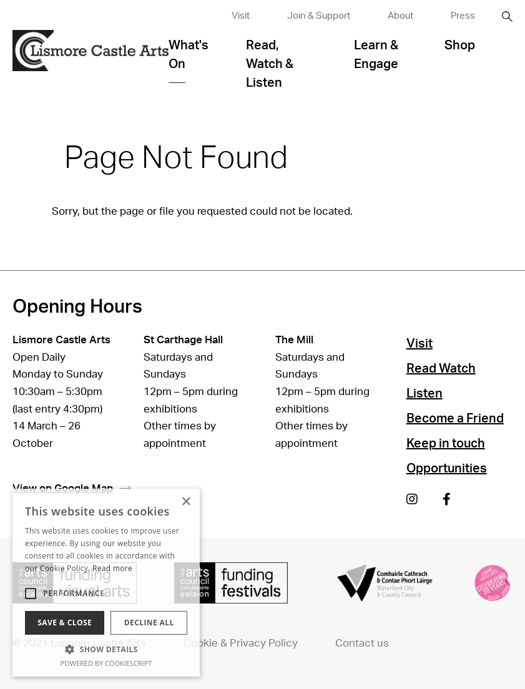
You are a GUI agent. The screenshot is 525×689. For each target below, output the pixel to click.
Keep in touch (445, 443)
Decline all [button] (149, 622)
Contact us (362, 643)
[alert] (106, 583)
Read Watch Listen (441, 381)
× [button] (185, 502)
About (400, 16)
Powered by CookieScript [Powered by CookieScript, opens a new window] (106, 663)
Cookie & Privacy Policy (241, 643)
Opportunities (446, 468)
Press (463, 16)
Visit (241, 16)
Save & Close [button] (64, 622)
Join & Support (318, 16)
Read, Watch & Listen (269, 64)
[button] (106, 649)
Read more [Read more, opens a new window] (112, 568)
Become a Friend (455, 419)
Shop (459, 45)
